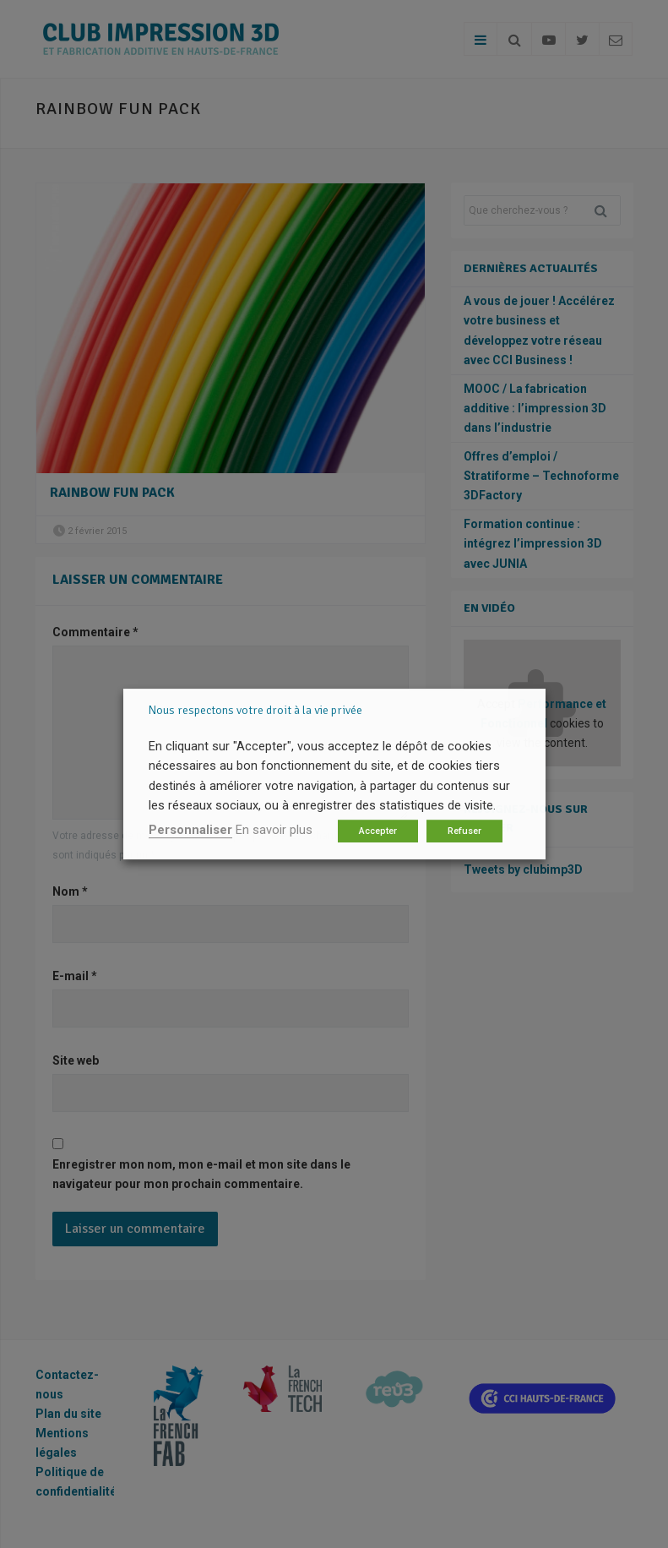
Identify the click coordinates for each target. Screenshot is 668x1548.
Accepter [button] (378, 831)
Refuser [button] (464, 831)
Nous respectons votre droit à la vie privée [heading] (255, 710)
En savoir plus (274, 829)
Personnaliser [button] (190, 829)
